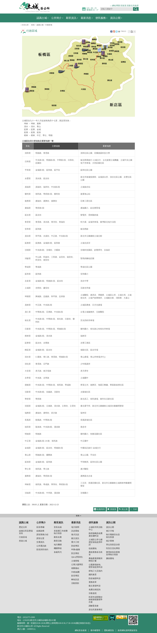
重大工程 (75, 542)
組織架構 (40, 531)
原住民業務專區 (95, 610)
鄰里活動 (58, 541)
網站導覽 (116, 6)
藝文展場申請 (94, 586)
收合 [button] (78, 515)
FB (111, 31)
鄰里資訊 (71, 17)
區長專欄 (40, 527)
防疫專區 (75, 546)
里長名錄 (58, 527)
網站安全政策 (81, 630)
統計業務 (110, 541)
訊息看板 (75, 531)
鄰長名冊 (58, 537)
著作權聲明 (95, 630)
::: (111, 6)
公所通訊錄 (41, 546)
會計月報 (110, 531)
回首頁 (123, 6)
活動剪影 (75, 583)
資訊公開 (115, 17)
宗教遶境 (93, 593)
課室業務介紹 (42, 534)
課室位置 (40, 538)
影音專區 (75, 576)
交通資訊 (40, 542)
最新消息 (86, 17)
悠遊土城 (23, 541)
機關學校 (58, 548)
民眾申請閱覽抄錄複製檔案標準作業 (95, 599)
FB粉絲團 (75, 572)
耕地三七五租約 (95, 571)
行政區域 (48, 25)
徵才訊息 (75, 534)
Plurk (114, 31)
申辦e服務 (75, 549)
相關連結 (75, 568)
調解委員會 (93, 606)
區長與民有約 (42, 549)
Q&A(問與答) (77, 557)
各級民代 (58, 552)
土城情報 (75, 561)
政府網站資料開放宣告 (127, 630)
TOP (135, 509)
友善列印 (119, 31)
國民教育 (93, 575)
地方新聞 (75, 527)
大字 (134, 31)
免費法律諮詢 (94, 590)
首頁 (33, 25)
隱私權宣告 (109, 630)
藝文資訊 (75, 538)
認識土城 (42, 17)
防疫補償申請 (94, 578)
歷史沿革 (23, 527)
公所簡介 (56, 17)
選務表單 (93, 582)
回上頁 (125, 509)
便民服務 (100, 17)
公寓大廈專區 (77, 564)
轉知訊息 (75, 579)
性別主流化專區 (113, 548)
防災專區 (75, 553)
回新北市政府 (133, 6)
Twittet (117, 31)
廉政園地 (110, 558)
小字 (129, 31)
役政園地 (93, 548)
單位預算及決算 (113, 545)
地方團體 (58, 545)
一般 (132, 31)
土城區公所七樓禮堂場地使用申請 (95, 542)
